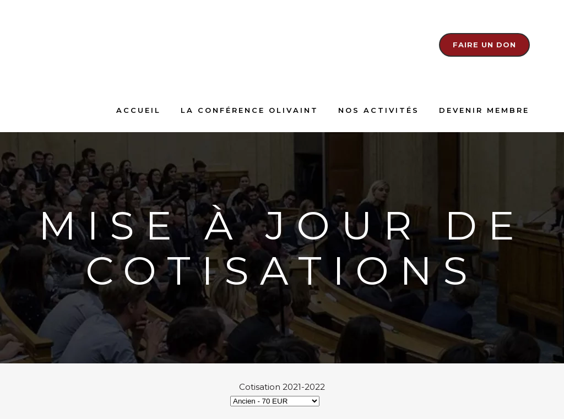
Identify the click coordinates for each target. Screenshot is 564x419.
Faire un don (484, 44)
